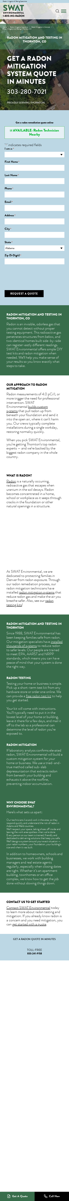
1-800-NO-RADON (13, 16)
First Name (12, 161)
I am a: (9, 148)
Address (10, 215)
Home (5, 27)
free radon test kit (38, 696)
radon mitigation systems (36, 592)
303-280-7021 (27, 91)
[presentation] (33, 274)
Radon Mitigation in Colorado (40, 27)
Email (9, 202)
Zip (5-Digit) (13, 255)
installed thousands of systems (34, 644)
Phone (9, 188)
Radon (11, 481)
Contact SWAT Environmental (28, 907)
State (9, 242)
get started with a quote (29, 924)
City (8, 228)
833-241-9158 (34, 953)
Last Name (12, 175)
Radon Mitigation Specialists (19, 27)
